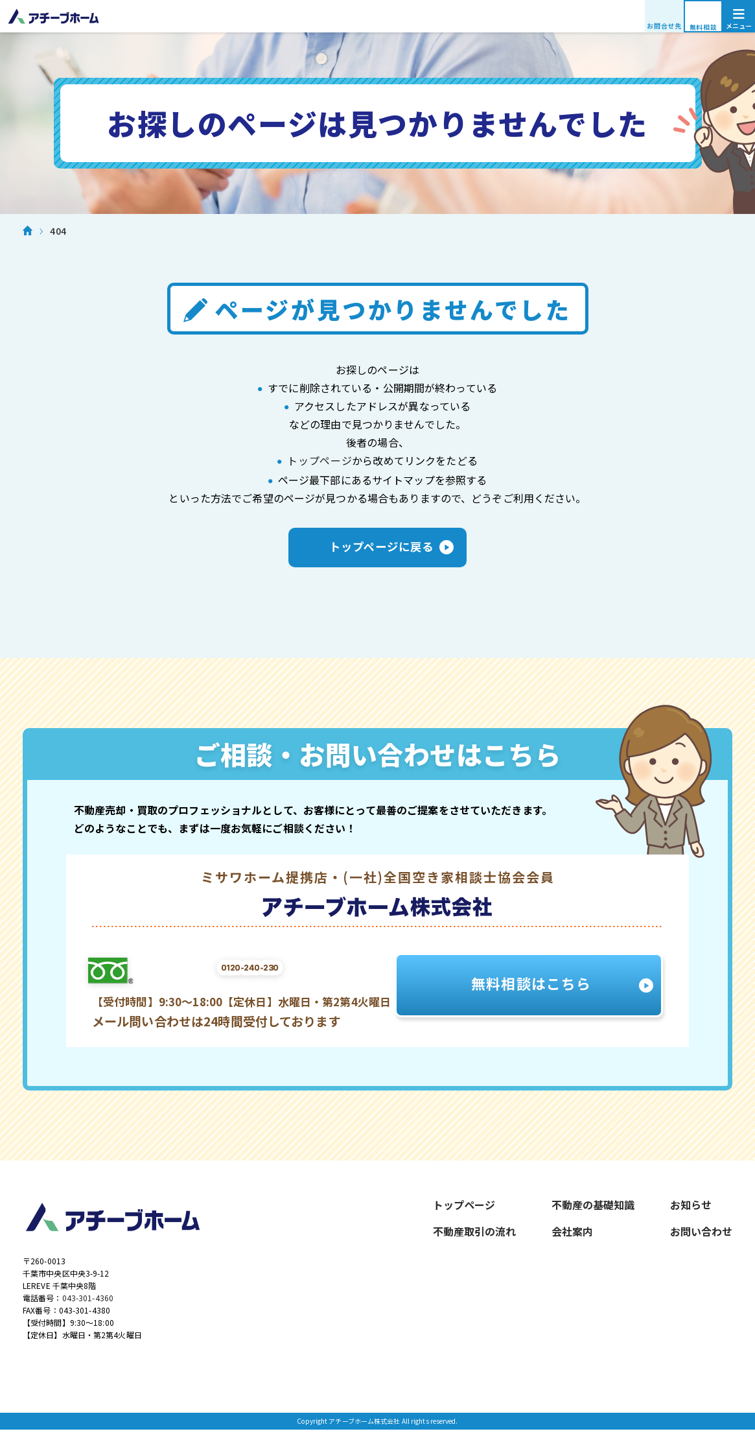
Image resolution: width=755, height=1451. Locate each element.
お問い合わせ (701, 1240)
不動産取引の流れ (474, 1240)
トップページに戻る (377, 552)
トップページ (319, 460)
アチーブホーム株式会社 (377, 16)
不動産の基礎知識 (593, 1213)
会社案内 (572, 1240)
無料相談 (703, 27)
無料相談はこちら (533, 994)
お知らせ (691, 1213)
